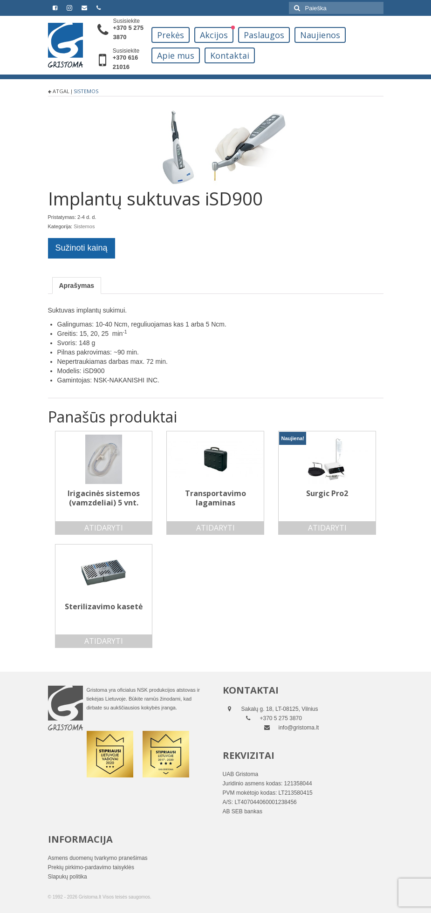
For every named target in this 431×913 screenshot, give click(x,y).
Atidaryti (103, 528)
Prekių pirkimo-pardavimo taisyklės (91, 867)
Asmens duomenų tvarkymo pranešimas (98, 858)
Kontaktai (229, 55)
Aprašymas (77, 285)
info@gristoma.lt (299, 727)
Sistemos (86, 91)
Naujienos (320, 35)
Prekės (170, 35)
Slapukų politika (67, 876)
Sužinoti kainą (81, 247)
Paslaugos (264, 35)
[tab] (77, 285)
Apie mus (175, 55)
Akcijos (214, 35)
